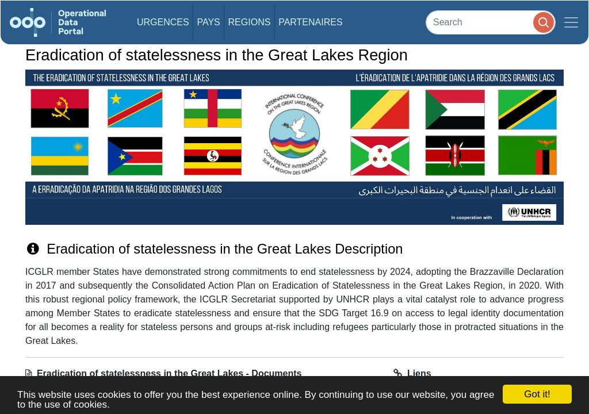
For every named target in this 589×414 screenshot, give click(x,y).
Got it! (537, 394)
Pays (208, 22)
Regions (249, 22)
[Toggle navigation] (571, 22)
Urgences (163, 22)
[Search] (491, 22)
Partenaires (310, 22)
